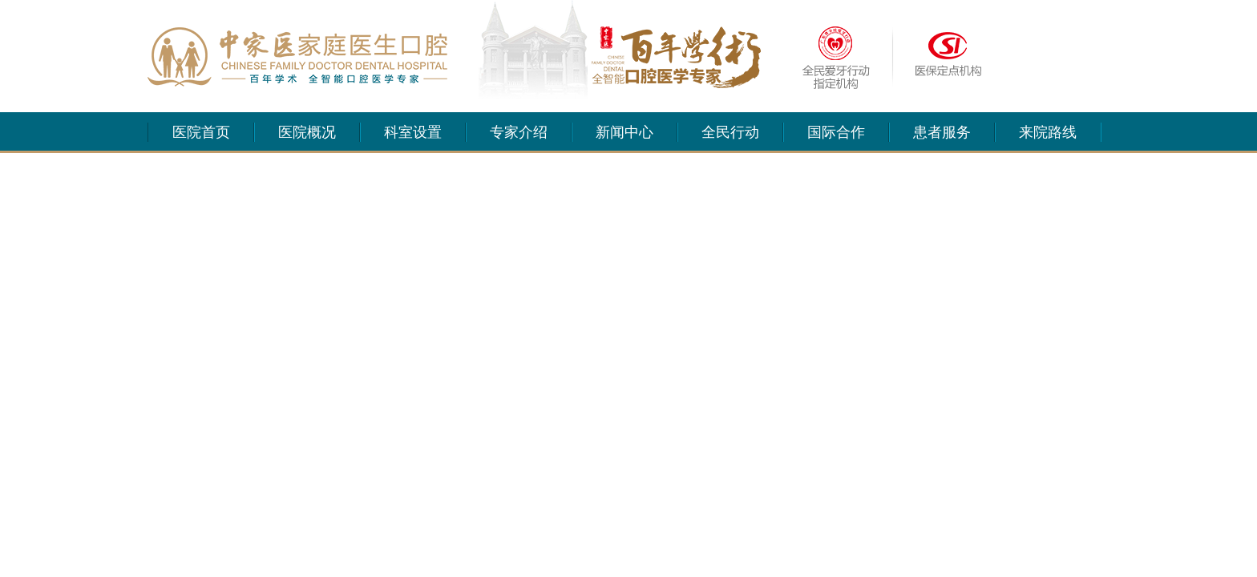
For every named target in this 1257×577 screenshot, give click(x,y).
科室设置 (413, 132)
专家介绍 (519, 132)
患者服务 (942, 132)
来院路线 (1048, 132)
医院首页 (201, 132)
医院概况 (307, 132)
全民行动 (730, 132)
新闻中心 (624, 132)
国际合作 (836, 132)
